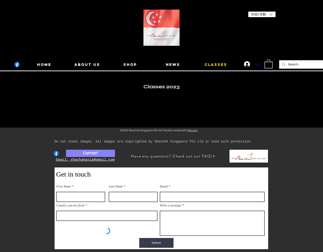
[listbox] (262, 14)
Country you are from (70, 205)
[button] (262, 14)
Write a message (170, 205)
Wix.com (193, 130)
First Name (63, 186)
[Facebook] (17, 64)
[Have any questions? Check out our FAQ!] (173, 156)
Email (164, 186)
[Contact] (90, 153)
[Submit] (156, 243)
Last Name (116, 186)
